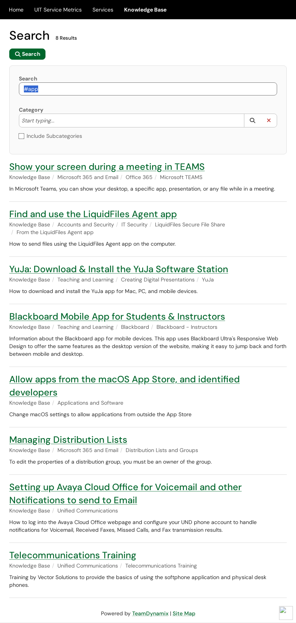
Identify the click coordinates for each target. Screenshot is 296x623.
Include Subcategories (50, 135)
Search (28, 78)
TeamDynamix (150, 613)
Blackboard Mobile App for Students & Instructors (117, 316)
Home (16, 9)
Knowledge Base (145, 9)
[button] (252, 120)
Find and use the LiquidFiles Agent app (93, 214)
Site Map (184, 613)
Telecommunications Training (72, 555)
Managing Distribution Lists (68, 439)
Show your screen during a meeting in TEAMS (107, 166)
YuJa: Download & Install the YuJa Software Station (118, 269)
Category (31, 109)
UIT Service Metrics (58, 9)
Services (102, 9)
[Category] (58, 120)
